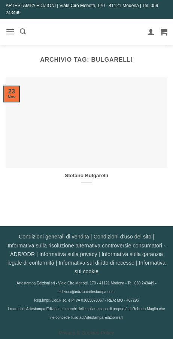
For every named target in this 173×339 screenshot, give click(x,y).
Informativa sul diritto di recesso (96, 263)
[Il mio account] (151, 32)
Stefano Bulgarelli (86, 175)
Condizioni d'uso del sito (123, 237)
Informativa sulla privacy (68, 254)
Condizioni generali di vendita (54, 237)
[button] (10, 31)
